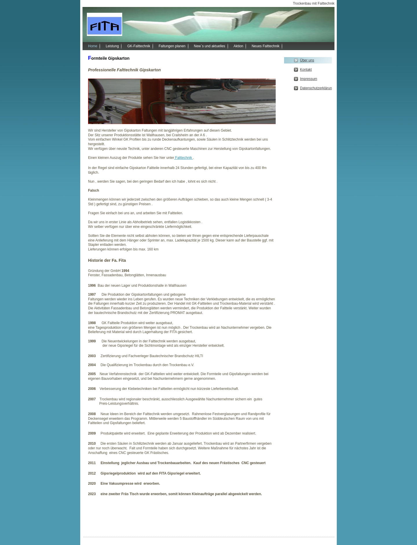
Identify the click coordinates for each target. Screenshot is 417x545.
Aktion (238, 46)
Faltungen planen (172, 46)
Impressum (308, 79)
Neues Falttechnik (265, 46)
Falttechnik (183, 158)
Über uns (307, 60)
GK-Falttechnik (138, 46)
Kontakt (306, 70)
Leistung (112, 46)
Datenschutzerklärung (316, 88)
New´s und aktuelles (209, 46)
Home (92, 46)
